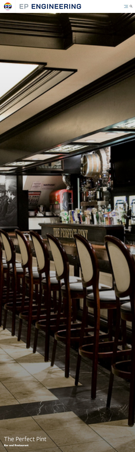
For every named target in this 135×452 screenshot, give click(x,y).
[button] (126, 5)
